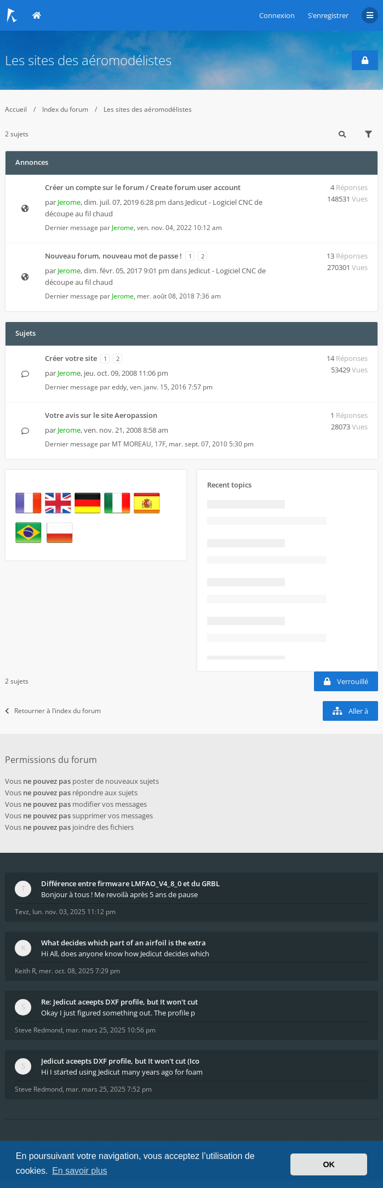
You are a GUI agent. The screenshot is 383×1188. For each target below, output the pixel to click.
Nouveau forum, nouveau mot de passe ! (113, 256)
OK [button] (329, 1164)
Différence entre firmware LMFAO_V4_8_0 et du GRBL (130, 883)
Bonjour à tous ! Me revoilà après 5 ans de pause (119, 894)
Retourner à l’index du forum (53, 710)
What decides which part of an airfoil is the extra (123, 943)
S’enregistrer (328, 15)
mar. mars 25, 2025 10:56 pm (111, 1030)
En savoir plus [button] (79, 1170)
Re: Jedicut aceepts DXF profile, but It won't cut (119, 1002)
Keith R (25, 970)
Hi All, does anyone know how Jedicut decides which (125, 954)
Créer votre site (71, 358)
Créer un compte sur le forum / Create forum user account (143, 187)
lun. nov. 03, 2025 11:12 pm (74, 911)
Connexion (277, 15)
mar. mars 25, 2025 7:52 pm (109, 1089)
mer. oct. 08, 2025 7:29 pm (79, 970)
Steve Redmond (38, 1030)
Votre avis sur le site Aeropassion (101, 415)
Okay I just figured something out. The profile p (118, 1013)
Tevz (22, 911)
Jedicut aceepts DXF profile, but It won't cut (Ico (120, 1061)
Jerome (69, 202)
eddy (119, 387)
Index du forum (65, 109)
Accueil (16, 109)
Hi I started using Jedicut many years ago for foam (122, 1072)
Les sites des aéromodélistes (88, 60)
